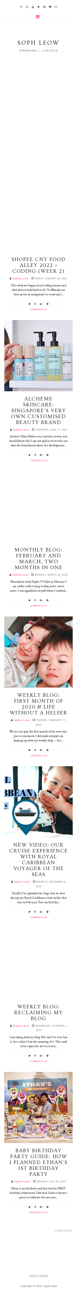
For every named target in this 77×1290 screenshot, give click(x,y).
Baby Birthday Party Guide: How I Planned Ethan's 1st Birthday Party (39, 1162)
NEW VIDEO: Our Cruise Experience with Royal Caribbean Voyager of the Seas (38, 859)
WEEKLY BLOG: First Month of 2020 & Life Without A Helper (38, 704)
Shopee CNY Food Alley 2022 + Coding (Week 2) (38, 265)
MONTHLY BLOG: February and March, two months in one (38, 559)
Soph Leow (50, 1286)
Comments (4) (38, 460)
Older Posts (63, 1230)
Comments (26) (38, 1212)
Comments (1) (38, 309)
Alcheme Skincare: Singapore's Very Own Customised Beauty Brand (38, 410)
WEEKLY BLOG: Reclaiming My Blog (38, 1013)
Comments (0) (38, 755)
